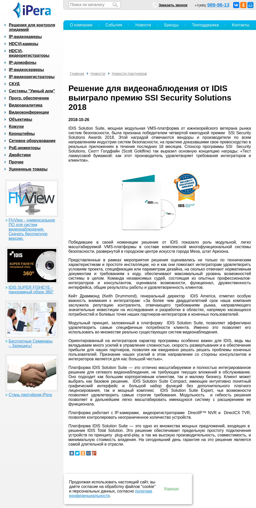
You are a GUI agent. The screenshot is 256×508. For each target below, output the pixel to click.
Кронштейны (22, 133)
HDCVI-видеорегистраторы (29, 53)
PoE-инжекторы (25, 148)
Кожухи (16, 126)
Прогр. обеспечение (29, 98)
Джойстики (20, 155)
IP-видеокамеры (25, 37)
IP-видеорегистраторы (31, 77)
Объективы (20, 119)
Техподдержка (205, 25)
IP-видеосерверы (26, 69)
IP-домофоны (22, 62)
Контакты (240, 25)
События (113, 25)
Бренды (171, 25)
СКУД (14, 84)
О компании (81, 25)
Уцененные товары (28, 169)
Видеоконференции (29, 112)
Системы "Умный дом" (32, 91)
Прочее (16, 162)
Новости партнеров (129, 73)
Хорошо (171, 489)
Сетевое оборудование (32, 141)
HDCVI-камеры (23, 44)
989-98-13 (218, 5)
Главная (77, 73)
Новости (143, 25)
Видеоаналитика (25, 105)
